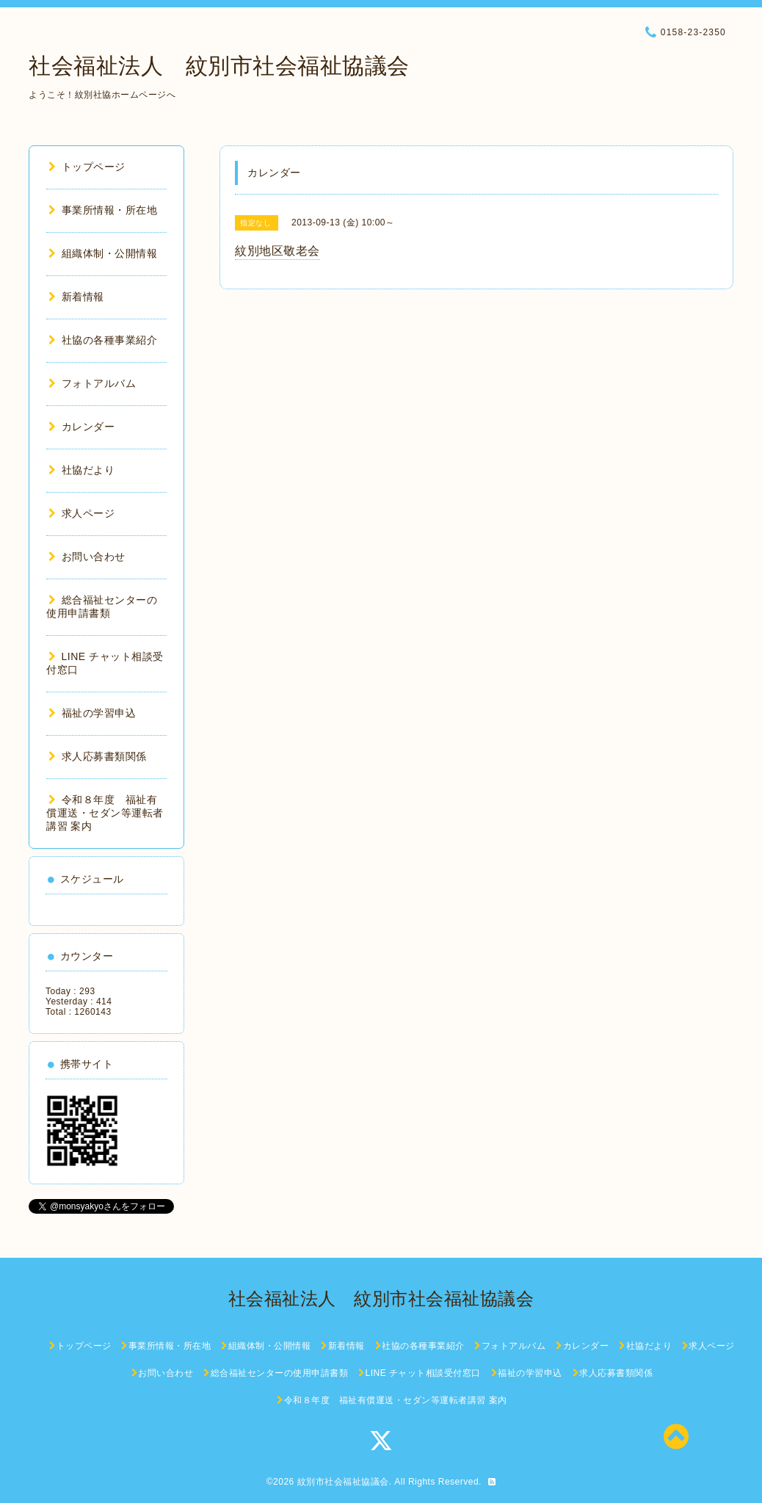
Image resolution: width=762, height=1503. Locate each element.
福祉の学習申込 (92, 713)
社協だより (81, 470)
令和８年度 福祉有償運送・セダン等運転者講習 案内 (105, 813)
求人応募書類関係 (97, 756)
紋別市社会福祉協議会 (343, 1482)
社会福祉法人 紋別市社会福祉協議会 (219, 66)
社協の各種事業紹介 (102, 340)
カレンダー (81, 426)
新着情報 (76, 297)
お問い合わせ (87, 556)
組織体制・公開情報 (102, 253)
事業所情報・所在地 (102, 210)
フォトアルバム (92, 383)
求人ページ (81, 513)
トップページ (87, 167)
